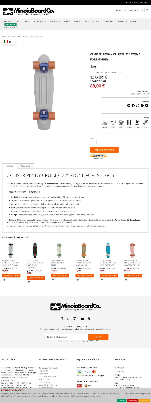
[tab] (9, 166)
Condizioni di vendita (47, 376)
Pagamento (43, 371)
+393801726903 (7, 372)
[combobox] (130, 10)
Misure (129, 123)
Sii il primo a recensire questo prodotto (105, 72)
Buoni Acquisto (45, 382)
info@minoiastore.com (10, 377)
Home (4, 36)
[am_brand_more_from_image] (10, 258)
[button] (4, 279)
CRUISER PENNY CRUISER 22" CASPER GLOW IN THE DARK (10, 262)
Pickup (104, 123)
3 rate (137, 123)
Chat (113, 123)
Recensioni (25, 166)
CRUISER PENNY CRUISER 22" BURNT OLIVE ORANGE (83, 262)
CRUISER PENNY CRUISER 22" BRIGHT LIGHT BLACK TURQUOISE (35, 263)
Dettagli (10, 166)
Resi (146, 123)
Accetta (122, 401)
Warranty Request (46, 388)
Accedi (128, 2)
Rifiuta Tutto (132, 401)
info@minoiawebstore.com (11, 375)
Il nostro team (119, 371)
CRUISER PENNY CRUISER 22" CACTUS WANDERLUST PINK (132, 262)
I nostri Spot (119, 368)
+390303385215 (7, 368)
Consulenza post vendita (48, 368)
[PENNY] (93, 69)
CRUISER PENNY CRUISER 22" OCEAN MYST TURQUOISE (108, 262)
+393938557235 (7, 370)
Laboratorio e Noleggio (48, 385)
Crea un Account (140, 2)
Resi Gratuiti (44, 379)
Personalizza (144, 401)
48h (121, 123)
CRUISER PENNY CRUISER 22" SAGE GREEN (58, 262)
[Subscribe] (98, 337)
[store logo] (28, 11)
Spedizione (43, 374)
